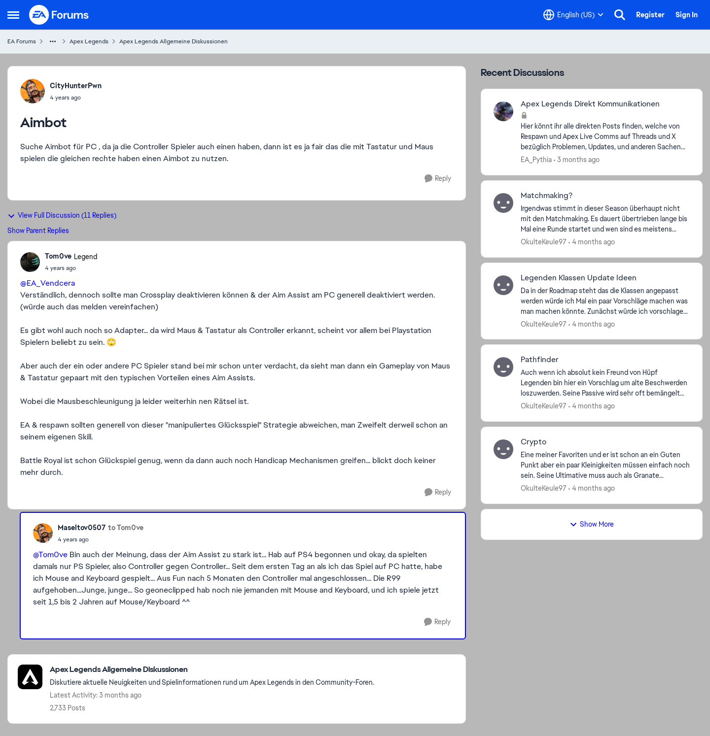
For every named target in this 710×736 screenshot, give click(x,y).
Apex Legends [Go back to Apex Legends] (89, 41)
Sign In (686, 14)
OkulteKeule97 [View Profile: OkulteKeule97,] (544, 241)
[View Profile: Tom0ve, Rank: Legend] (30, 262)
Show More (591, 524)
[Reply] (438, 178)
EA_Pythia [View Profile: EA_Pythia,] (536, 159)
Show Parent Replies (38, 230)
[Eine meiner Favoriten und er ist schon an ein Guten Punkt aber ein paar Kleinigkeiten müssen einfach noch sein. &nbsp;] (605, 465)
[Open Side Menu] (13, 14)
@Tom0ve (50, 554)
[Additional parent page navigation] (53, 41)
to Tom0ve (125, 527)
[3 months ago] (577, 160)
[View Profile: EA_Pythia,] (503, 111)
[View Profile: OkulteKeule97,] (503, 203)
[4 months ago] (591, 242)
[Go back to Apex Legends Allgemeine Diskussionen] (212, 670)
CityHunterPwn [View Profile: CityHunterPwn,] (76, 85)
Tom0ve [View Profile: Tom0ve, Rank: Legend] (58, 256)
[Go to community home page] (59, 15)
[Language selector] (573, 15)
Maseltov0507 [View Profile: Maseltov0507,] (82, 527)
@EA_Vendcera (47, 283)
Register (650, 14)
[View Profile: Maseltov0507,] (43, 533)
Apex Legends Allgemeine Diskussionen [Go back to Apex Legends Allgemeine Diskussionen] (173, 41)
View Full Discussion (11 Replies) (61, 215)
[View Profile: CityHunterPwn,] (32, 91)
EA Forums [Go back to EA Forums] (21, 41)
